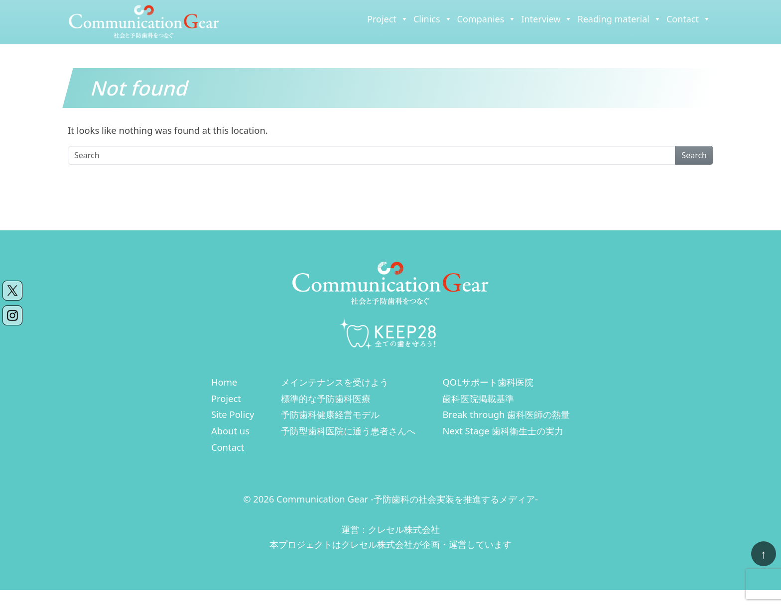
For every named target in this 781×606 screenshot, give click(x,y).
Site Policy (233, 414)
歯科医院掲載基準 (478, 398)
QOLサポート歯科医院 (487, 382)
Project (387, 19)
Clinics (432, 19)
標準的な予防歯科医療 (326, 398)
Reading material (619, 19)
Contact (688, 19)
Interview (546, 19)
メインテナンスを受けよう (335, 382)
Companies (487, 19)
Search (694, 155)
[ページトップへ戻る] (763, 553)
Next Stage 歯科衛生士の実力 (502, 430)
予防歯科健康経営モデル (330, 414)
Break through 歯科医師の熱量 (506, 414)
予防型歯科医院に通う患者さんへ (348, 430)
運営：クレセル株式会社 (390, 529)
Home (224, 382)
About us (230, 430)
